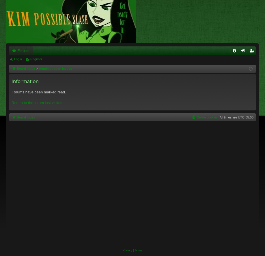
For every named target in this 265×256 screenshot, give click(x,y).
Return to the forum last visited (37, 103)
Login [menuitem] (244, 52)
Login (18, 59)
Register (36, 59)
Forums (23, 51)
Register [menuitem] (253, 52)
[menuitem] (234, 50)
